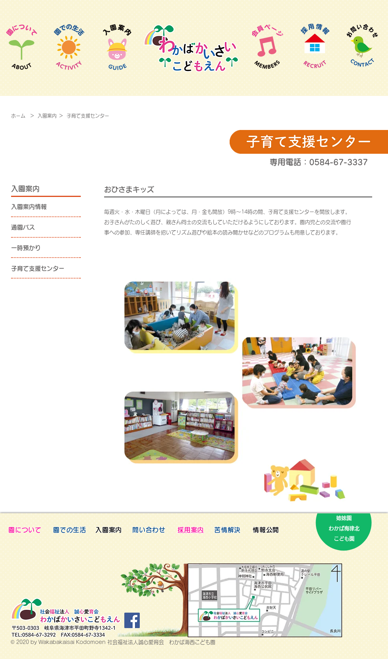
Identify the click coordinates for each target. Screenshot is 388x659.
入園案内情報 (29, 207)
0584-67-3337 (338, 162)
